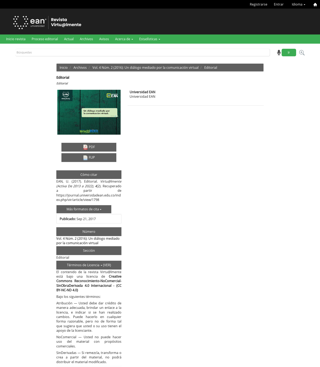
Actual (69, 39)
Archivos (86, 39)
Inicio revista (16, 39)
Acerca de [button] (124, 39)
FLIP (89, 157)
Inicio (64, 67)
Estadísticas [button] (149, 39)
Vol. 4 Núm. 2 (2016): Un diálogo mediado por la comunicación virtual (145, 67)
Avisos (104, 39)
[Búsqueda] (142, 52)
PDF (89, 147)
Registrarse (258, 4)
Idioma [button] (298, 4)
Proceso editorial (45, 39)
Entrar (279, 4)
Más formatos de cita (84, 209)
